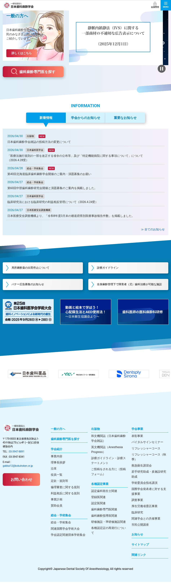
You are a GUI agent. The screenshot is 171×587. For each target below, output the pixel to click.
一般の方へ (58, 434)
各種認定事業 (99, 489)
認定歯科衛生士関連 (104, 496)
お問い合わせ (21, 484)
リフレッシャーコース (146, 453)
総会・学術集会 (61, 520)
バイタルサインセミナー (147, 447)
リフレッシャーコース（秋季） (149, 462)
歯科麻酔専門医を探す (33, 71)
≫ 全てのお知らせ (153, 229)
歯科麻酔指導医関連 (104, 520)
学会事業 (137, 434)
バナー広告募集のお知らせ (31, 287)
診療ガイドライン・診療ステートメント (108, 465)
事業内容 (56, 461)
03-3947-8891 (16, 456)
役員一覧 (56, 480)
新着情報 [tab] (45, 118)
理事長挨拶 (58, 467)
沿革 (54, 473)
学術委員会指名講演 (144, 488)
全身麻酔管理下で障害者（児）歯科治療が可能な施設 (131, 287)
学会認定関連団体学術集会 (68, 540)
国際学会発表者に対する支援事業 (149, 496)
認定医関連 (98, 508)
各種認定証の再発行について (108, 535)
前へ (74, 43)
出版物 (95, 434)
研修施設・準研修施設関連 (108, 527)
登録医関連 (98, 502)
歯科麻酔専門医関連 (104, 514)
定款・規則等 (59, 486)
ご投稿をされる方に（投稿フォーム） (108, 477)
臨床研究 (137, 517)
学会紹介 (56, 454)
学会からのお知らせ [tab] (85, 118)
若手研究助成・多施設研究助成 (149, 479)
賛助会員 (56, 510)
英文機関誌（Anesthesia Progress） (107, 454)
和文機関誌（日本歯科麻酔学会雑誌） (108, 443)
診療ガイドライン (110, 268)
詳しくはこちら (22, 53)
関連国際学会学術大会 (65, 533)
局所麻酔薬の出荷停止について (34, 268)
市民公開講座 (140, 529)
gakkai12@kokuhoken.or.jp (18, 470)
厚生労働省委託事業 (144, 511)
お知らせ (137, 539)
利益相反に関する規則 (65, 498)
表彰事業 (137, 441)
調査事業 (137, 505)
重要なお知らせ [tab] (125, 118)
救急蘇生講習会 (142, 470)
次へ (163, 43)
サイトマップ (140, 549)
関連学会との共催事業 (146, 523)
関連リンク (139, 560)
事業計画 (56, 504)
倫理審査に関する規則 (65, 492)
